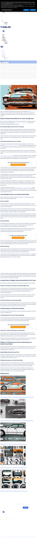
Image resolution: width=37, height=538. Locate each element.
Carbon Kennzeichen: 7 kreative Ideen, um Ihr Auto (13, 491)
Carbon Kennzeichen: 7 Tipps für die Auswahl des (13, 467)
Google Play (10, 518)
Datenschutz (4, 526)
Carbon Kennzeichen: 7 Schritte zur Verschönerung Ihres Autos (17, 397)
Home (3, 15)
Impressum (4, 525)
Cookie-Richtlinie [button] (6, 3)
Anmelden (25, 507)
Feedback (4, 19)
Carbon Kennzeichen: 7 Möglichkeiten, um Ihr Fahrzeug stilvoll (16, 420)
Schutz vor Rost (33, 111)
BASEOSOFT (7, 536)
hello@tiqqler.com (5, 515)
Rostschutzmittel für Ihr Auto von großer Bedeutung (23, 187)
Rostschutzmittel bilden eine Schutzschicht (12, 145)
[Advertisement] (18, 265)
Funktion (3, 37)
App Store (3, 518)
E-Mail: (11, 504)
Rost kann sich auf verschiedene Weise (21, 122)
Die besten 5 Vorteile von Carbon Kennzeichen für (13, 444)
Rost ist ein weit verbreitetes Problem (6, 155)
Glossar (3, 523)
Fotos (3, 16)
